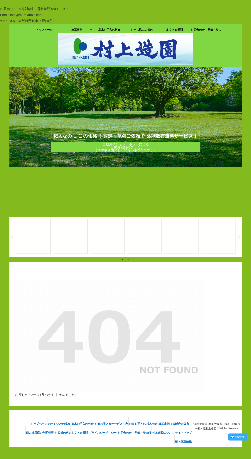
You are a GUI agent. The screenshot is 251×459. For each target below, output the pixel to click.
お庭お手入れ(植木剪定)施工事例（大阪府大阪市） (162, 423)
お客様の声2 (71, 432)
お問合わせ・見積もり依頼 (151, 432)
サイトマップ (165, 441)
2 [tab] (128, 259)
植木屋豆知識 (185, 441)
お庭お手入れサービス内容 (110, 423)
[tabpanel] (33, 236)
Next (239, 237)
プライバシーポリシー (117, 432)
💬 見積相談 (238, 437)
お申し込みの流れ (53, 423)
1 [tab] (123, 259)
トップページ (29, 423)
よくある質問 (91, 432)
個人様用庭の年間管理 (45, 432)
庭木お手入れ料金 (79, 423)
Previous (12, 237)
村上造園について (183, 432)
